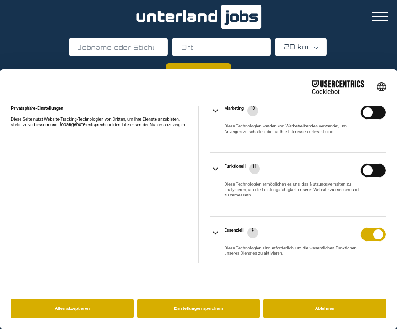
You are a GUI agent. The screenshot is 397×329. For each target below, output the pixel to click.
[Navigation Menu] (380, 16)
